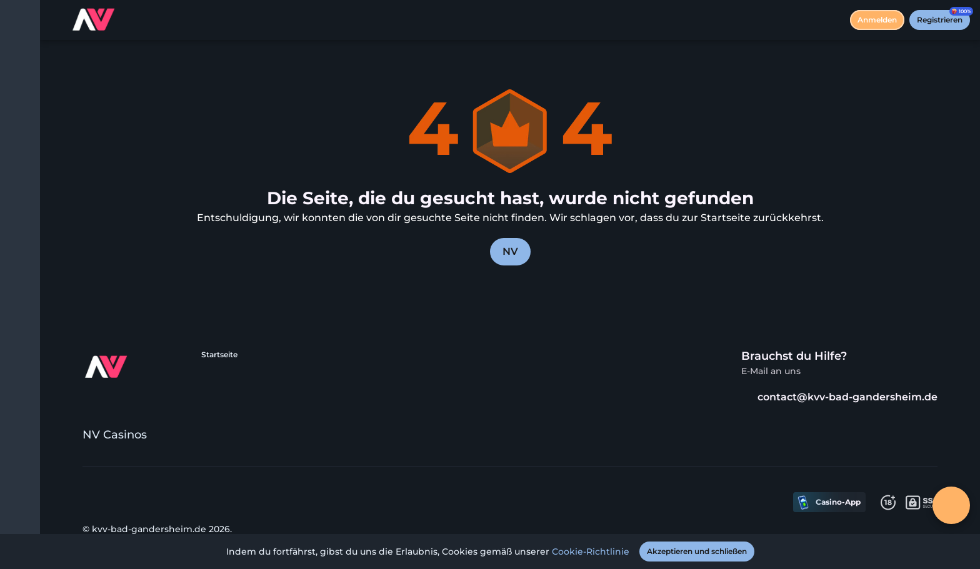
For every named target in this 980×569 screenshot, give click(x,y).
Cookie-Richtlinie (590, 551)
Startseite (219, 354)
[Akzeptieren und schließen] (696, 552)
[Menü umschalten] (20, 20)
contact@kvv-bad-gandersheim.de (839, 397)
